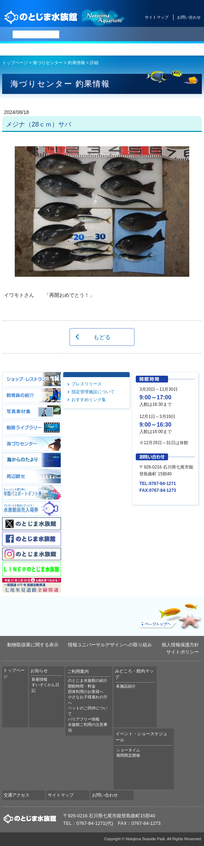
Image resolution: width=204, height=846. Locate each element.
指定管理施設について (93, 391)
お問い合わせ (189, 17)
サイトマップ (156, 17)
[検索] (36, 34)
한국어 (191, 34)
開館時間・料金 (82, 686)
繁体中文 (174, 34)
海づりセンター (48, 62)
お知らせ (51, 49)
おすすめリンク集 (88, 399)
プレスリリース (86, 383)
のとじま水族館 (65, 17)
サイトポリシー (182, 652)
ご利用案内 (85, 49)
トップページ (17, 49)
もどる (102, 337)
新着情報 (39, 679)
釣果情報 (76, 62)
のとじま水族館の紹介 (87, 680)
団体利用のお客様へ (85, 691)
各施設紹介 (126, 686)
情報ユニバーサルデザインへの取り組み (110, 644)
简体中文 (155, 34)
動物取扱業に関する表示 (33, 644)
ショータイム (128, 750)
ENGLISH (136, 34)
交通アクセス (187, 49)
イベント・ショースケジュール (153, 49)
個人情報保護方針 (180, 644)
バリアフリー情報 (83, 719)
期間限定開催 (128, 755)
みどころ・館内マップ (119, 49)
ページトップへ (169, 614)
